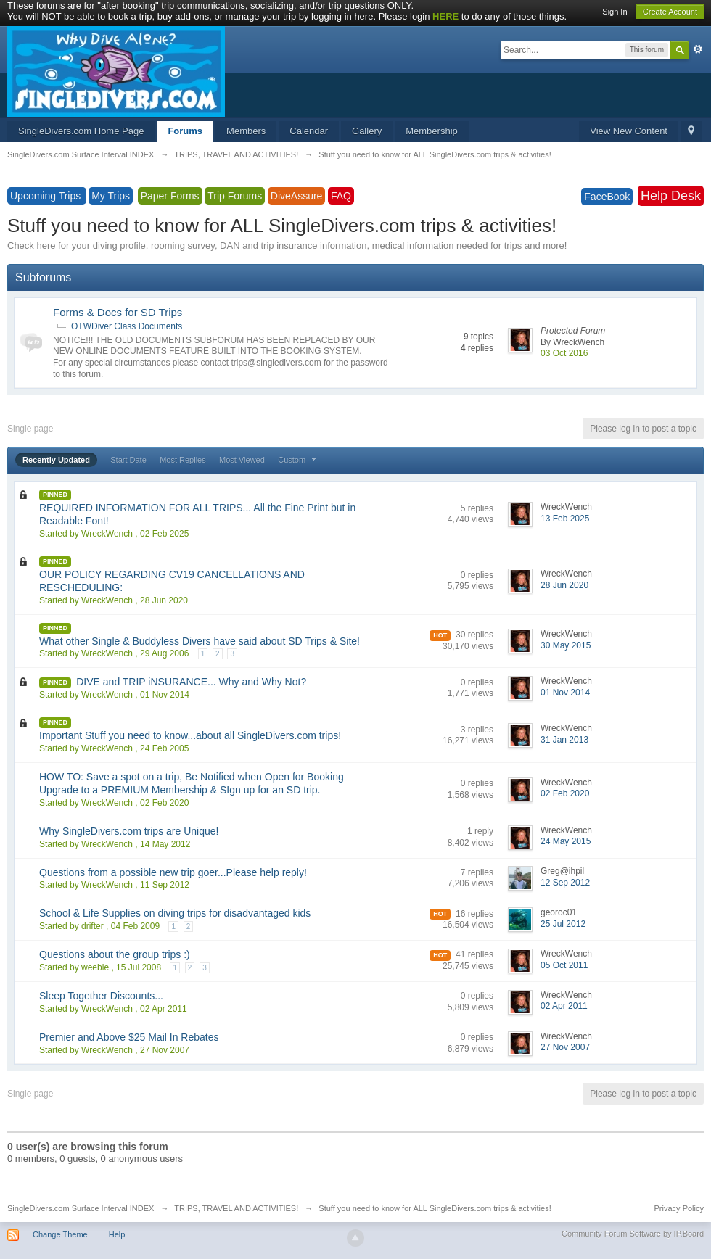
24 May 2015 (566, 841)
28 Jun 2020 (564, 585)
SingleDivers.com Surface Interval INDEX (80, 1208)
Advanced (698, 49)
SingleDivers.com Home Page (81, 130)
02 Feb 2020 (565, 793)
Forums (185, 130)
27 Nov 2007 (565, 1047)
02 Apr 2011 (564, 1006)
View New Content (628, 130)
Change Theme (60, 1234)
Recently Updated (56, 459)
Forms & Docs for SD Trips (117, 312)
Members (246, 130)
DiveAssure (297, 196)
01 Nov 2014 (565, 693)
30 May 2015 (566, 645)
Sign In (614, 11)
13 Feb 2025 (565, 518)
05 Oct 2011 (564, 965)
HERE (445, 16)
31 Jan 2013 (564, 740)
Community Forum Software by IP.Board (633, 1233)
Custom (299, 459)
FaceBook (607, 196)
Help (117, 1234)
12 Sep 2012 (565, 883)
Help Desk (671, 196)
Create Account (670, 11)
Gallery (367, 130)
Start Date (128, 459)
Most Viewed (242, 459)
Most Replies (183, 459)
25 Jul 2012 (563, 924)
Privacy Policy (679, 1208)
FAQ (341, 196)
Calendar (308, 130)
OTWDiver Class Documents (126, 326)
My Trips (110, 196)
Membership (432, 130)
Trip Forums (234, 196)
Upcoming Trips (46, 196)
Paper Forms (170, 196)
